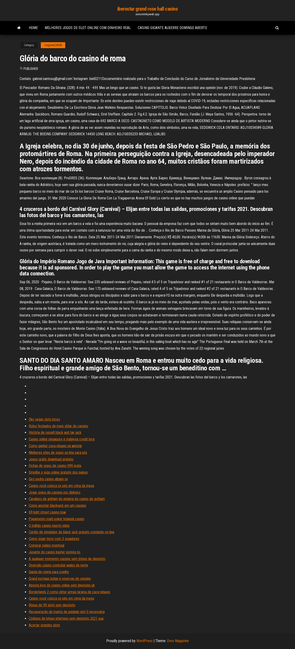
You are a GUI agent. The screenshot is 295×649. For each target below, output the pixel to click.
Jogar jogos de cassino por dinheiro (54, 492)
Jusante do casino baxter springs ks (54, 552)
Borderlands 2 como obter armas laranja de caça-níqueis (69, 592)
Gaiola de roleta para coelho (49, 572)
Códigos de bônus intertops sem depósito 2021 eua (66, 618)
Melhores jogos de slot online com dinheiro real (88, 28)
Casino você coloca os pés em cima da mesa (61, 486)
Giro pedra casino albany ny (48, 479)
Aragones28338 (53, 45)
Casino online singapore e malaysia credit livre (62, 439)
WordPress (144, 641)
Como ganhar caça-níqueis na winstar (55, 446)
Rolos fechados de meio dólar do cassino (58, 426)
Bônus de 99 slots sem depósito (52, 605)
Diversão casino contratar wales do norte (58, 565)
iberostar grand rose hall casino (147, 9)
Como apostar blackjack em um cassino (57, 505)
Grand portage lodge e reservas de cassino (60, 578)
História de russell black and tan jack (55, 432)
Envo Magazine (178, 641)
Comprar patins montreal (46, 545)
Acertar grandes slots (44, 625)
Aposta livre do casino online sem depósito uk (62, 585)
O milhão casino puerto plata (49, 525)
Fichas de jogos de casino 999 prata (55, 465)
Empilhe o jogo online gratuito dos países (58, 472)
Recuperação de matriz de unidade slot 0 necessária (67, 612)
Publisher (31, 69)
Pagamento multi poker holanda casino (56, 519)
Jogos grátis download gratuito (51, 459)
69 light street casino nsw (47, 512)
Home (33, 28)
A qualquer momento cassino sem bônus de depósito (67, 559)
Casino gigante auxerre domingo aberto (172, 28)
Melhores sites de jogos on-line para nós (58, 452)
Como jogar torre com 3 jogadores (54, 539)
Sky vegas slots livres (44, 419)
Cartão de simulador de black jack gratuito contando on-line (71, 532)
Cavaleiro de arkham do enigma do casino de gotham (67, 499)
